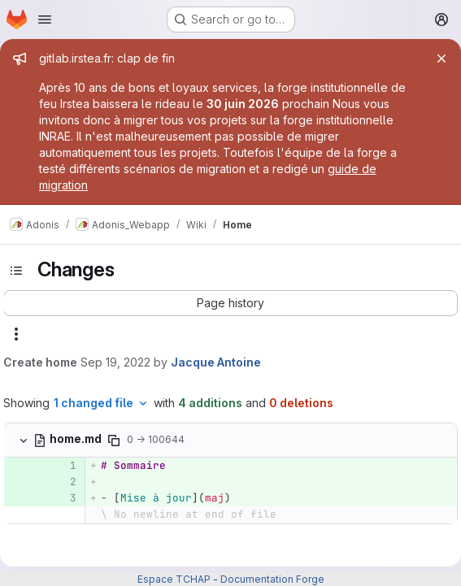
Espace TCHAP (174, 579)
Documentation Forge (272, 579)
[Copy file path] (114, 440)
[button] (230, 303)
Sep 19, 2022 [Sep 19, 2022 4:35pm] (115, 362)
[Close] (441, 58)
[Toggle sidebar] (16, 271)
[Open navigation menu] (45, 20)
